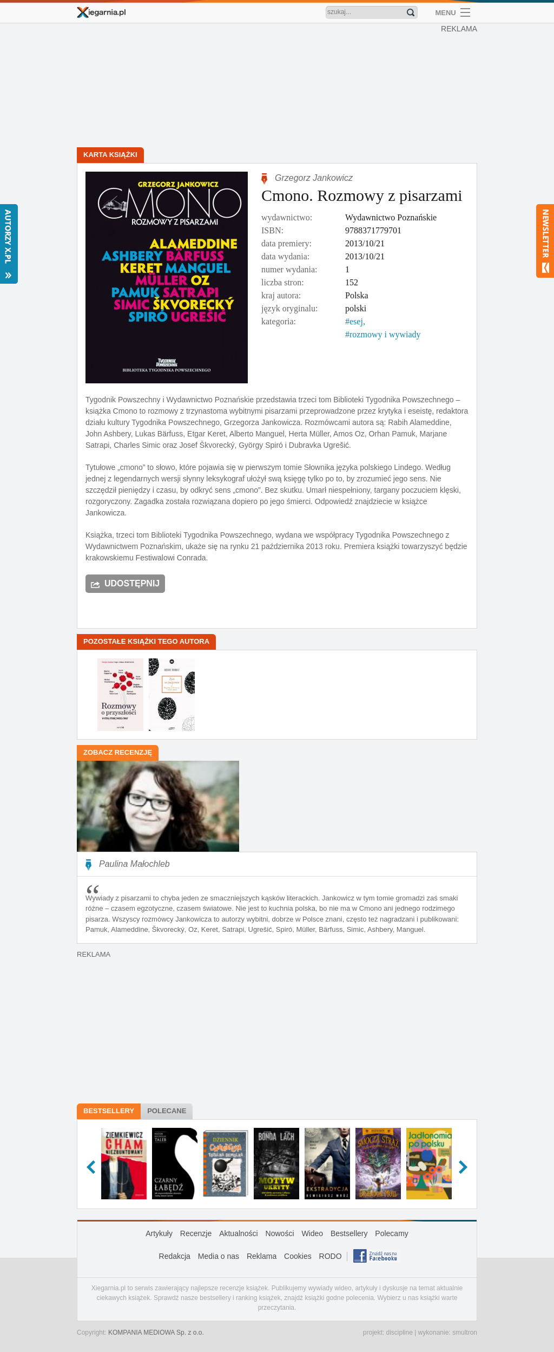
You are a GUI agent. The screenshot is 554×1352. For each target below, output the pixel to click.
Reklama (261, 1256)
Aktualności (238, 1233)
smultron (464, 1332)
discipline (399, 1332)
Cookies (298, 1256)
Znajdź (410, 12)
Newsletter (545, 241)
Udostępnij (132, 583)
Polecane (166, 1111)
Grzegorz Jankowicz (314, 177)
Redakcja (174, 1256)
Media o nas (218, 1256)
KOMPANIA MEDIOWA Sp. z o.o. (156, 1332)
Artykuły (159, 1233)
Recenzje (196, 1233)
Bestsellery (108, 1111)
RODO (330, 1256)
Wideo (312, 1233)
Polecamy (391, 1233)
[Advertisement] (280, 86)
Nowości (280, 1233)
